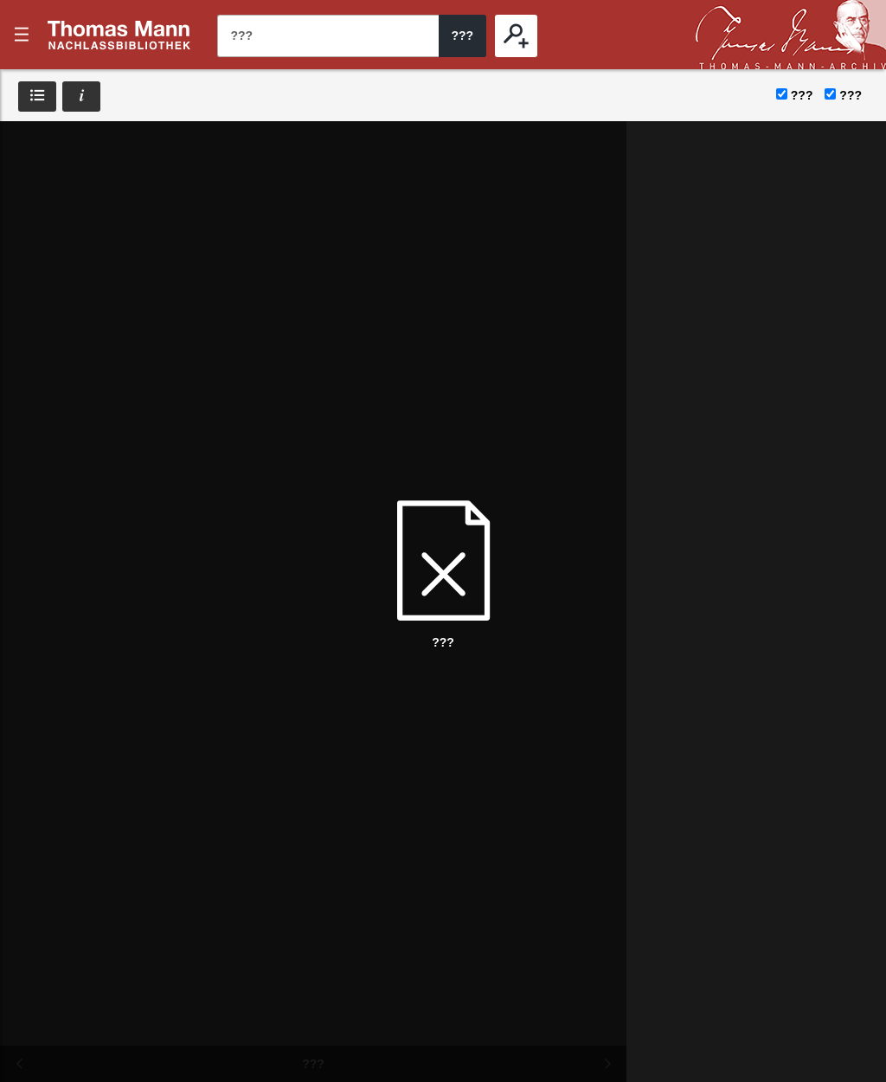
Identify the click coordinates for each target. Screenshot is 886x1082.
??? (119, 34)
